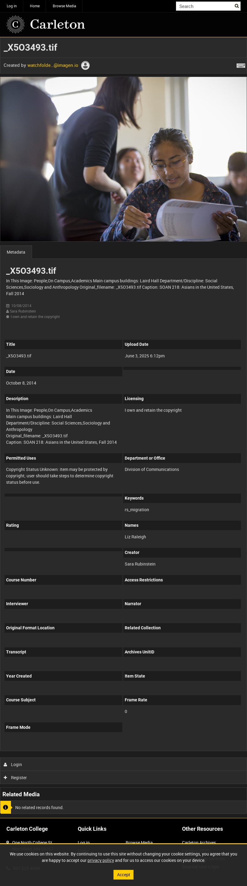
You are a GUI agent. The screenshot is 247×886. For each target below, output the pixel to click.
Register (15, 777)
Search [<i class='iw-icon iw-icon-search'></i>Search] (237, 5)
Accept (123, 874)
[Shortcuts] (241, 64)
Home (35, 5)
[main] (123, 427)
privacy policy (101, 860)
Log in (12, 5)
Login (13, 764)
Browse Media (64, 5)
